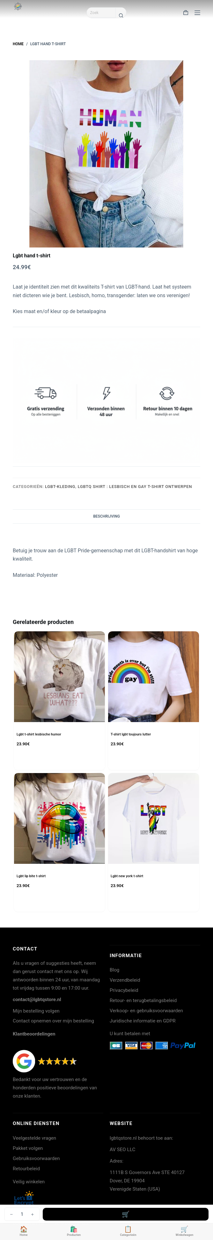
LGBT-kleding (60, 486)
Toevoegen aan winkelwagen (126, 1214)
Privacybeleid (124, 990)
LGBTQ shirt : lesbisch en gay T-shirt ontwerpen (135, 486)
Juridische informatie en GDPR (143, 1021)
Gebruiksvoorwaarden (36, 1158)
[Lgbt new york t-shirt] (153, 818)
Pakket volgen (28, 1148)
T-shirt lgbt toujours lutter (131, 734)
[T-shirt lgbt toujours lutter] (153, 676)
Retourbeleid (26, 1169)
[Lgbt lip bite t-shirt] (59, 818)
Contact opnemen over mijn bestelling (53, 1021)
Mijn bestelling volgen (36, 1011)
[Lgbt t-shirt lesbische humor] (59, 676)
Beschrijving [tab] (106, 516)
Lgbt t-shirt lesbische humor (39, 734)
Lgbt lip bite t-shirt (31, 876)
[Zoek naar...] (101, 13)
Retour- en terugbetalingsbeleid (143, 1000)
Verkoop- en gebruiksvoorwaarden (146, 1011)
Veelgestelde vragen (34, 1138)
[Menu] (197, 13)
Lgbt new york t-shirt (127, 876)
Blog (114, 970)
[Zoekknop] (120, 16)
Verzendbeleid (125, 980)
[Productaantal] (22, 1214)
